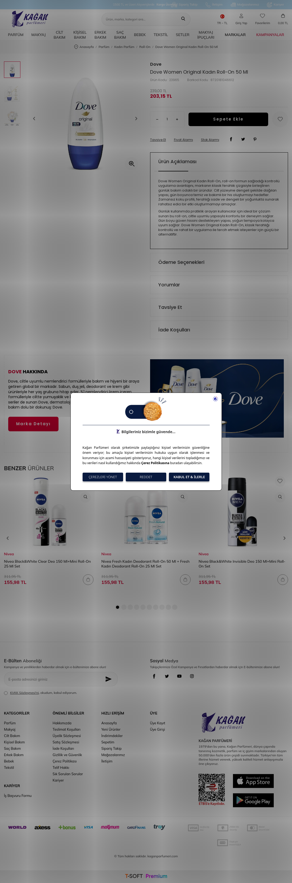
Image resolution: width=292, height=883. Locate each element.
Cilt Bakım (59, 35)
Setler (182, 34)
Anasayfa (84, 47)
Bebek (140, 34)
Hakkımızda (62, 723)
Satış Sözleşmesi (66, 742)
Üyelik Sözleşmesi (67, 736)
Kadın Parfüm (124, 47)
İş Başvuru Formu (18, 795)
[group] (85, 118)
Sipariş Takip (184, 4)
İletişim (213, 4)
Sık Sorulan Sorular (68, 774)
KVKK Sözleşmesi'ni (24, 693)
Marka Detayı (33, 424)
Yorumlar (169, 284)
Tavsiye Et (158, 140)
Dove (155, 64)
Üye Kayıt (157, 723)
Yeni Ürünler (110, 729)
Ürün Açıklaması (177, 161)
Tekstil (161, 34)
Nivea (9, 554)
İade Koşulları (174, 329)
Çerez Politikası (65, 761)
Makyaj (38, 34)
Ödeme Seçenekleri (181, 262)
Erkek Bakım (100, 35)
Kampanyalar (270, 34)
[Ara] (183, 19)
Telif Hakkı (61, 767)
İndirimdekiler (112, 736)
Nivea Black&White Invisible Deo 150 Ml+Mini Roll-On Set (242, 564)
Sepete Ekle (228, 119)
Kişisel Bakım (80, 35)
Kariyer (275, 4)
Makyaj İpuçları (205, 35)
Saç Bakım (120, 35)
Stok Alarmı (210, 140)
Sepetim (107, 742)
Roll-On (144, 47)
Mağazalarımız (245, 4)
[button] (36, 118)
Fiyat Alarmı (183, 140)
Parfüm (15, 34)
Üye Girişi (157, 729)
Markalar (235, 34)
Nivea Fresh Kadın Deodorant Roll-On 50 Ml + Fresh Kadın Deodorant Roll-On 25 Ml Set (145, 564)
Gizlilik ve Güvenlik (67, 755)
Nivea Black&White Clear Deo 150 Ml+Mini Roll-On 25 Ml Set (47, 564)
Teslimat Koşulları (66, 729)
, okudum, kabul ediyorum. (40, 693)
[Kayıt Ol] (110, 679)
